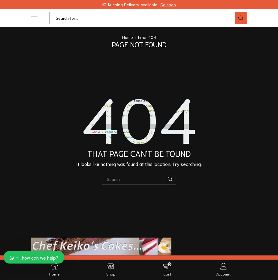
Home (127, 37)
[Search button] (241, 18)
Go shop (168, 4)
